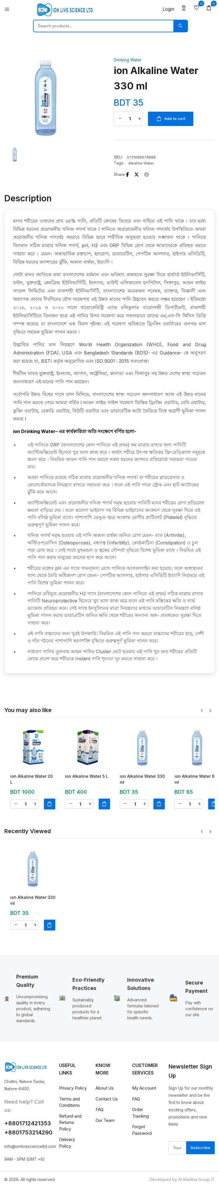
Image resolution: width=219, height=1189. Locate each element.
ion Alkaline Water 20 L (31, 779)
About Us (105, 1089)
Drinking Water (127, 59)
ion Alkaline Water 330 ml (142, 779)
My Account (144, 1089)
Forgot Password (142, 1132)
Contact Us (107, 1100)
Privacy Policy (73, 1089)
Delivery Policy (67, 1144)
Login (168, 9)
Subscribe (200, 1149)
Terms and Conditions (69, 1104)
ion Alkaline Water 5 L (86, 776)
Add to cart (171, 119)
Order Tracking (140, 1114)
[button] (210, 712)
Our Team (105, 1121)
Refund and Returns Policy (70, 1124)
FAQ (100, 1111)
